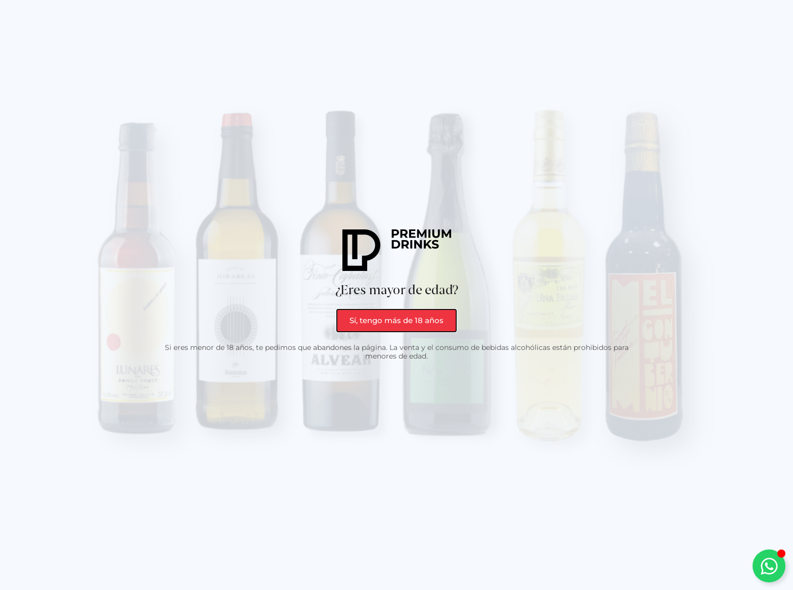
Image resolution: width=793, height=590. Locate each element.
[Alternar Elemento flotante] (769, 565)
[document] (396, 295)
